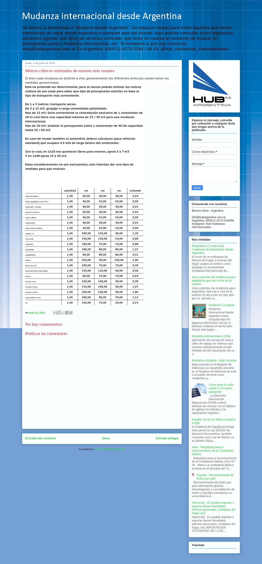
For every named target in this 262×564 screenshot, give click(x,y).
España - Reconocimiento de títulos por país (215, 476)
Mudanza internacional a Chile (211, 336)
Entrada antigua (167, 438)
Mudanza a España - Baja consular (214, 360)
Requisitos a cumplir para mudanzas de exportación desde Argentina (212, 249)
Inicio (106, 438)
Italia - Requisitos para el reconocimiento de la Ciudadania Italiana (213, 450)
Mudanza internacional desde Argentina (102, 17)
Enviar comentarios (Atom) (110, 449)
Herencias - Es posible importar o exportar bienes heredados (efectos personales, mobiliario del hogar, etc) (213, 508)
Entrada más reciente (40, 438)
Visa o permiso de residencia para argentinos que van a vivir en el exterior (213, 280)
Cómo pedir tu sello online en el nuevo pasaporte (221, 388)
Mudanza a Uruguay (222, 305)
